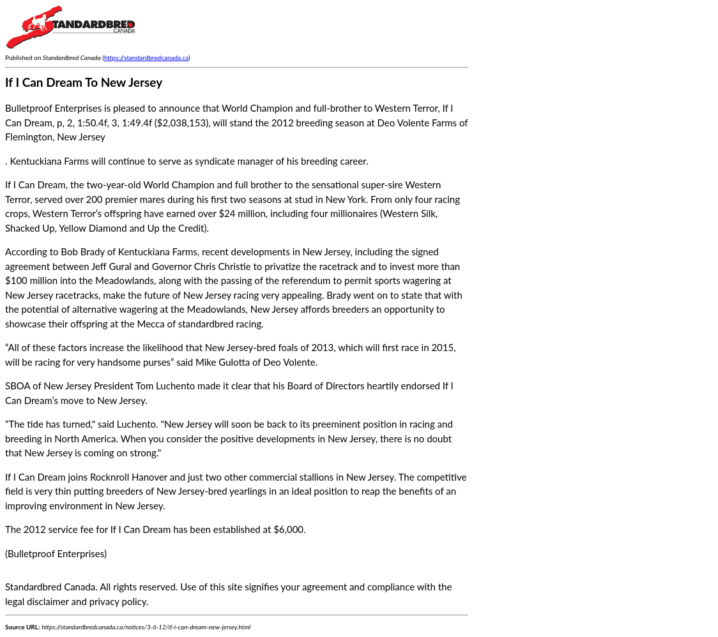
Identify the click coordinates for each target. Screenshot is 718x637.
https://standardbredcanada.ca (146, 57)
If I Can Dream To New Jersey (83, 82)
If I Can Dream (35, 184)
